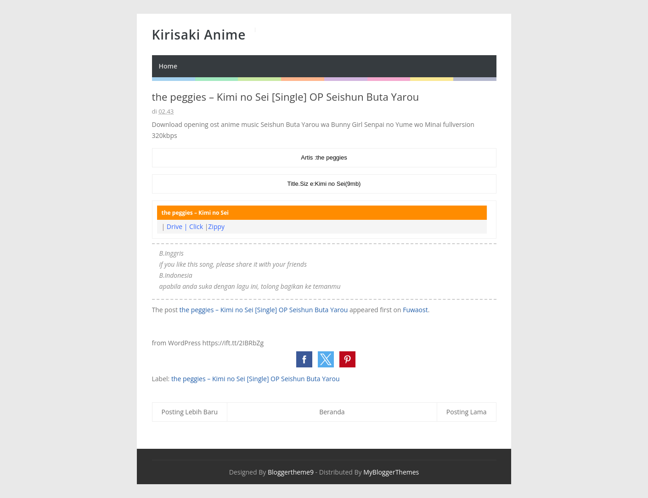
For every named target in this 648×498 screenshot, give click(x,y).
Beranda (331, 411)
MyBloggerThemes (391, 472)
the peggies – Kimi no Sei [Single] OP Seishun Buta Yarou (264, 309)
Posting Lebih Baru (190, 411)
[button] (304, 359)
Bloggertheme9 (291, 472)
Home (168, 66)
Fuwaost (415, 309)
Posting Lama (466, 411)
